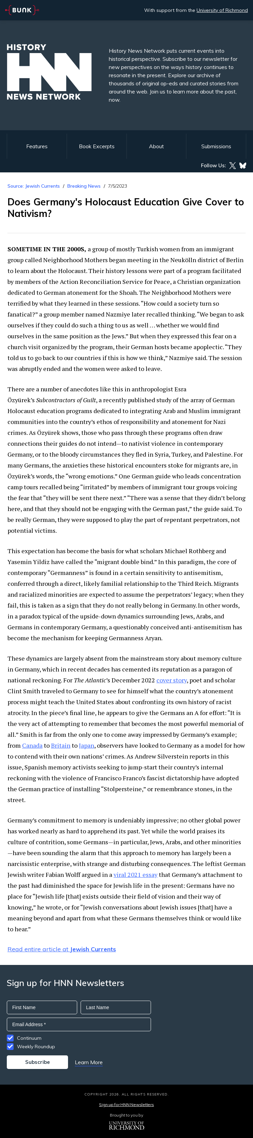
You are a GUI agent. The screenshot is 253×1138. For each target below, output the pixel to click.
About (156, 146)
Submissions (216, 146)
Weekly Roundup (36, 1046)
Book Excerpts (97, 146)
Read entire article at (61, 949)
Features (37, 146)
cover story (171, 680)
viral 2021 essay (135, 874)
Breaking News (84, 186)
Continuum (29, 1038)
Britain (60, 745)
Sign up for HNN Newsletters (126, 1104)
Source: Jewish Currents (33, 186)
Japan (86, 745)
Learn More (89, 1062)
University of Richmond (222, 10)
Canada (32, 745)
